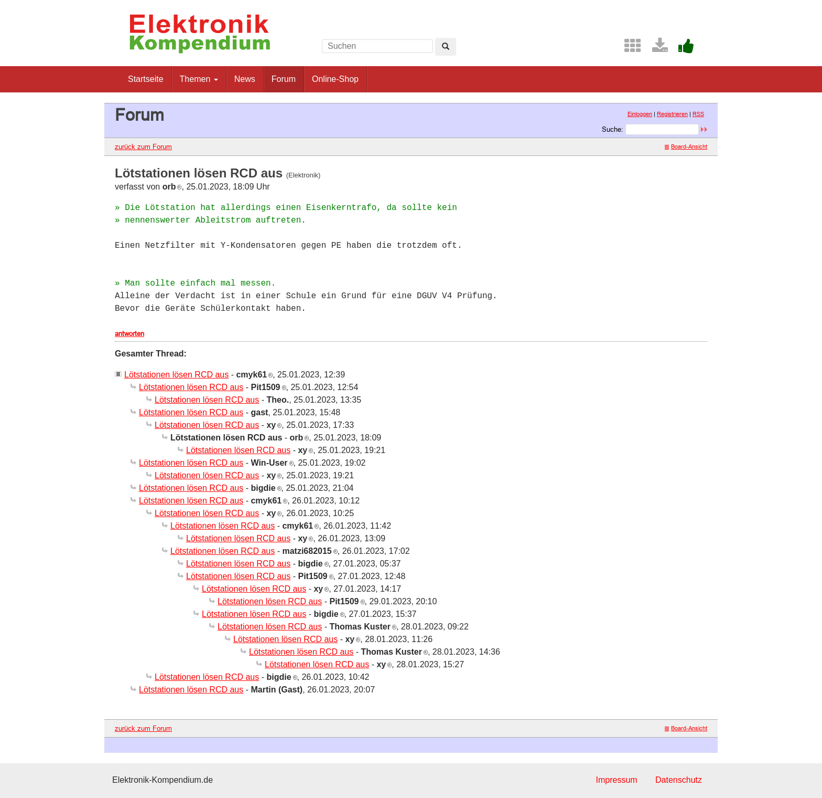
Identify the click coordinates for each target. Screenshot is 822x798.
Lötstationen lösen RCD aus (176, 374)
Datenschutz (678, 779)
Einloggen (640, 114)
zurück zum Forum (143, 146)
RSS (698, 114)
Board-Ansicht (686, 146)
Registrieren (672, 114)
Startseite (146, 79)
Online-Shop (335, 79)
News (244, 79)
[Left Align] (445, 47)
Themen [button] (199, 79)
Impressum (616, 779)
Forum (284, 79)
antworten (129, 333)
